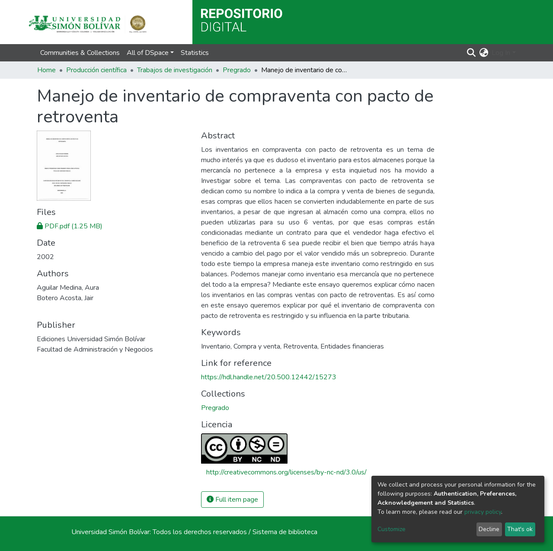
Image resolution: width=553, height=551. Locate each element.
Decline (489, 529)
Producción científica (96, 70)
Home (46, 70)
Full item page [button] (232, 499)
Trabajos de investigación (174, 70)
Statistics (195, 53)
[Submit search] (471, 53)
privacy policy (482, 512)
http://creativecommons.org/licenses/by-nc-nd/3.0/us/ (286, 472)
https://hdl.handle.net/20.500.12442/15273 (268, 377)
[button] (483, 53)
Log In (501, 53)
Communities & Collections (80, 53)
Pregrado (237, 70)
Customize (391, 529)
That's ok (520, 529)
